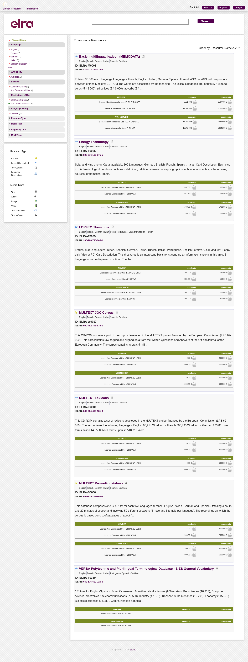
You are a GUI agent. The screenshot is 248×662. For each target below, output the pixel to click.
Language (16, 44)
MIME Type (16, 135)
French (14, 53)
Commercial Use (18, 87)
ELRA (133, 650)
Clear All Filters (19, 40)
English (14, 49)
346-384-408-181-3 (93, 411)
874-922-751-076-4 (93, 69)
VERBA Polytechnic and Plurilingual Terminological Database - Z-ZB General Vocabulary (146, 568)
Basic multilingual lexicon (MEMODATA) (109, 56)
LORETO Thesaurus (94, 227)
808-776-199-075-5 (93, 155)
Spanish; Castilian (19, 64)
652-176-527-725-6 (93, 581)
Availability (16, 72)
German (14, 57)
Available (15, 77)
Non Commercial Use (20, 90)
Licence (15, 82)
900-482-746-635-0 (93, 325)
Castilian (14, 113)
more (10, 67)
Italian (13, 60)
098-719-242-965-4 (93, 496)
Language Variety (19, 108)
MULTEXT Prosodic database (101, 483)
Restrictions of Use (20, 95)
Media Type (16, 124)
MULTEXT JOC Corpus (96, 312)
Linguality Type (18, 129)
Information (32, 9)
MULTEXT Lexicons (94, 398)
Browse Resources (12, 9)
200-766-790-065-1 (93, 240)
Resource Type (18, 118)
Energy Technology (94, 142)
